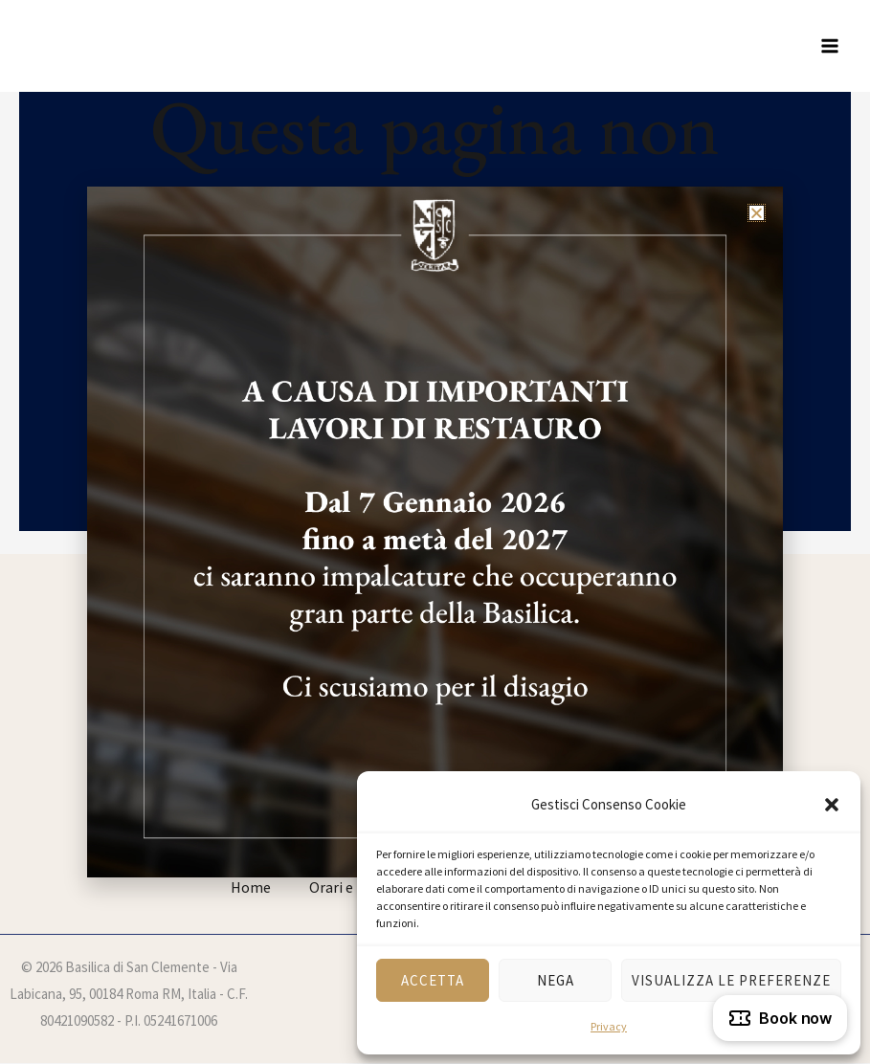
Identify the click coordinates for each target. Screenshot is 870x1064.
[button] (831, 804)
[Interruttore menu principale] (830, 46)
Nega (555, 980)
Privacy (609, 1026)
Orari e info (346, 887)
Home (251, 887)
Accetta (432, 980)
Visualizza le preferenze (731, 980)
